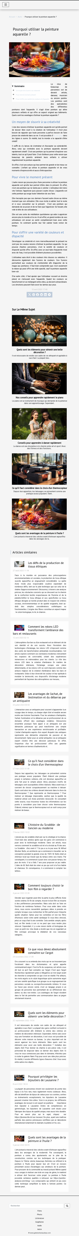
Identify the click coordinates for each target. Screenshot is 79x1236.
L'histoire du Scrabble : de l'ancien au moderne (44, 826)
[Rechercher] (36, 1205)
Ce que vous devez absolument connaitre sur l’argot (47, 951)
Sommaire (19, 86)
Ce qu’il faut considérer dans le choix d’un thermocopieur (39, 488)
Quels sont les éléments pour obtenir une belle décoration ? (39, 351)
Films (39, 1211)
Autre (20, 17)
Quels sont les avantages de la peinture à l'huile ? (39, 533)
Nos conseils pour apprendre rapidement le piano (39, 397)
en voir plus (58, 135)
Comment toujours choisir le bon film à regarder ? (46, 887)
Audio (39, 1225)
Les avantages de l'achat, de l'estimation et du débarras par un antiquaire (39, 697)
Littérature (39, 1218)
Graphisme (39, 1222)
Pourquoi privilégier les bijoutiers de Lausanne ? (43, 1078)
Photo (39, 1214)
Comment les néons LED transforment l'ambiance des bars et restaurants (38, 630)
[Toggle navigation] (5, 4)
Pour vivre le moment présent (26, 95)
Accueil (12, 17)
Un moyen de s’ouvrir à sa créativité (28, 90)
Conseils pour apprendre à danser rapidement (39, 442)
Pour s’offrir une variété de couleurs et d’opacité (32, 99)
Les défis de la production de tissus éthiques (46, 564)
